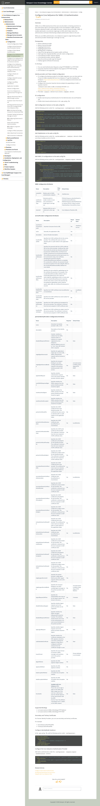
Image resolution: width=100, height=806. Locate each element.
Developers (8, 156)
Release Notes (9, 19)
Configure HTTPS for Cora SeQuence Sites (14, 70)
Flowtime (8, 147)
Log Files (9, 140)
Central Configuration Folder (15, 44)
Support (96, 2)
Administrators (9, 22)
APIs (6, 164)
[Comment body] (62, 789)
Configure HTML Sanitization (15, 130)
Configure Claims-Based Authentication (13, 51)
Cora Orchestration (8, 8)
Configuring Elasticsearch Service (14, 119)
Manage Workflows (12, 33)
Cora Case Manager (8, 11)
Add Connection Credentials (14, 135)
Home (36, 12)
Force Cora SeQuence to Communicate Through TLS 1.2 (14, 92)
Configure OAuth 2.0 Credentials (12, 74)
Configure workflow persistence (12, 82)
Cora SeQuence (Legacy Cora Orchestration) (50, 12)
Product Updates (9, 167)
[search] (74, 2)
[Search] (90, 2)
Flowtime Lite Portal (12, 149)
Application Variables (13, 86)
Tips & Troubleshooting (11, 162)
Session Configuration (13, 88)
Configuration (11, 42)
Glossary (5, 178)
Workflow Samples (10, 169)
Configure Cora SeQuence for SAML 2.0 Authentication (15, 55)
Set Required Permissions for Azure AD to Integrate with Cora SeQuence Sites (15, 106)
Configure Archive (11, 145)
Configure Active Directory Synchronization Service (14, 47)
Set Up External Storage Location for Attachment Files (15, 111)
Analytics (10, 30)
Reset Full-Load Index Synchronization (13, 123)
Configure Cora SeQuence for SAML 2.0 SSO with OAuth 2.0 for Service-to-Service (15, 60)
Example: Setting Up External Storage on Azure (15, 115)
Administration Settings (14, 26)
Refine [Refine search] (56, 2)
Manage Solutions (12, 28)
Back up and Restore (13, 138)
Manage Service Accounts (14, 35)
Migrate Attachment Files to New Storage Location (14, 97)
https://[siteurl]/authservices (51, 80)
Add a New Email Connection (15, 133)
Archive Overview (10, 142)
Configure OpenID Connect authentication (14, 78)
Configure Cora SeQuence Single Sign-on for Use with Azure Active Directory (14, 65)
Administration (10, 24)
